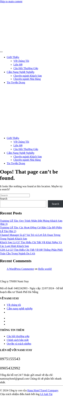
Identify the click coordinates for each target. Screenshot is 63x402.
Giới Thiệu (13, 57)
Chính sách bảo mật (18, 340)
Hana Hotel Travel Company (42, 390)
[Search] (15, 195)
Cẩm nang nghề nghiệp (20, 308)
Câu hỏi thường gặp (18, 336)
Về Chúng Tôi (21, 60)
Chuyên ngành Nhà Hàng (27, 78)
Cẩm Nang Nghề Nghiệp (20, 72)
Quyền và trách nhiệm (19, 343)
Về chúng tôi (14, 304)
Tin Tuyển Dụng (16, 82)
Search (3, 198)
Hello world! (45, 268)
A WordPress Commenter (20, 268)
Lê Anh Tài (46, 394)
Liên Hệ (18, 64)
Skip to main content (11, 1)
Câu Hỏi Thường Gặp (25, 68)
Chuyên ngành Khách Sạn (27, 75)
